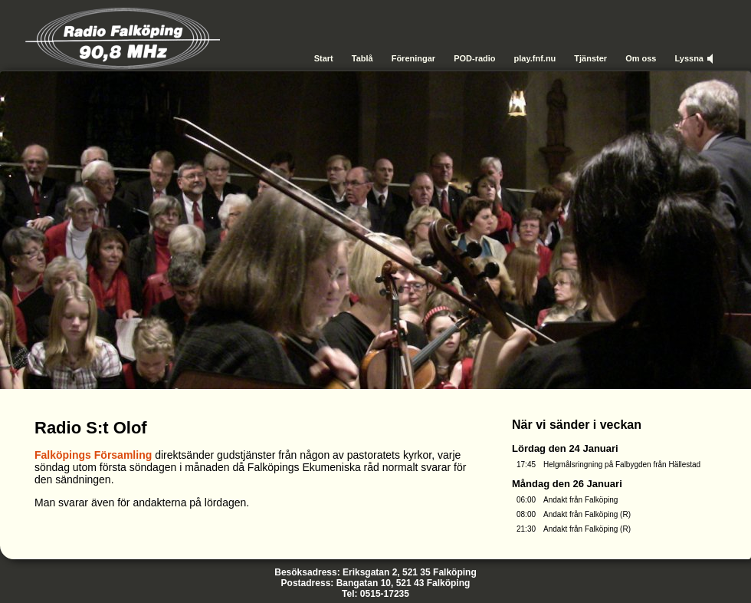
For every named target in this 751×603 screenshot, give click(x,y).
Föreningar (413, 58)
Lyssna (688, 58)
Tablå (362, 58)
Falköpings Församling (93, 455)
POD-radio (474, 58)
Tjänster (590, 58)
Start (323, 58)
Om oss (640, 58)
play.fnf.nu (535, 58)
